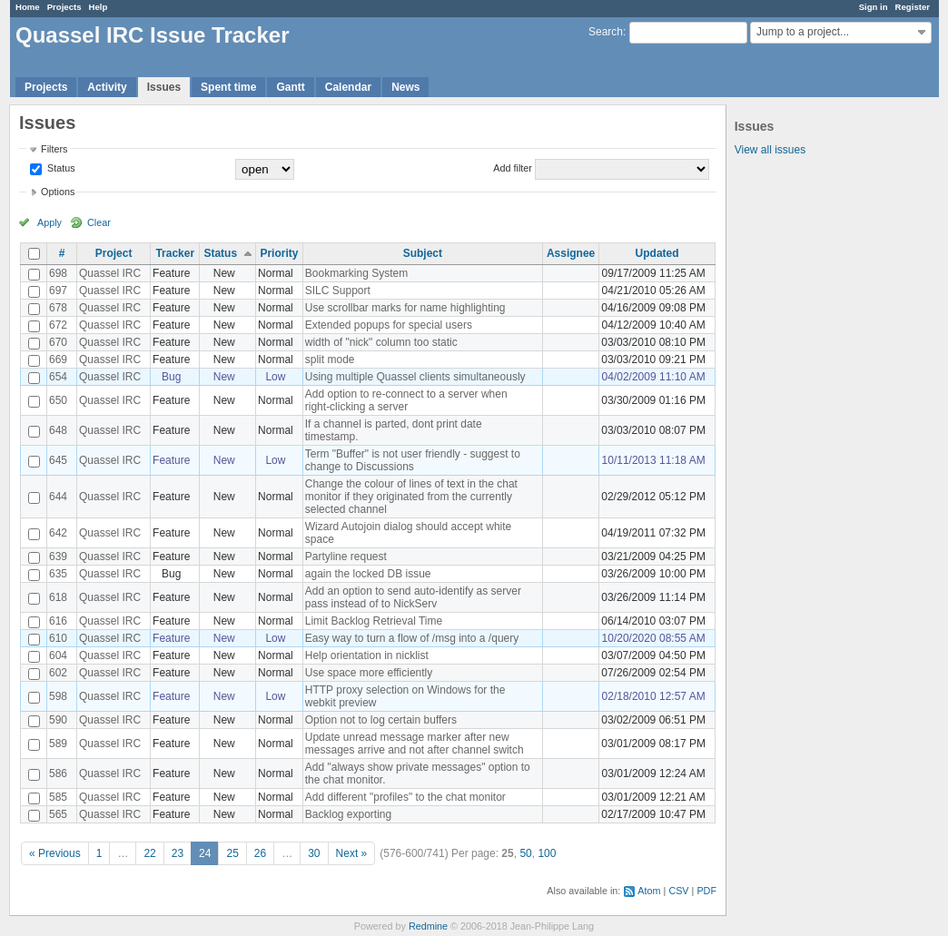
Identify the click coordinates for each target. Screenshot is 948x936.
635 (58, 573)
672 (58, 325)
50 (525, 853)
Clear (99, 222)
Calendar (348, 87)
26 (260, 853)
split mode (330, 359)
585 (58, 797)
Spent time (228, 87)
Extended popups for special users (388, 325)
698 (58, 273)
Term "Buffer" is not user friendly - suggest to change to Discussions (412, 460)
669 (58, 359)
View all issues (770, 149)
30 (314, 853)
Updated (657, 253)
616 (58, 621)
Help (98, 7)
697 (58, 290)
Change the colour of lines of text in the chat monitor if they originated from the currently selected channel (411, 497)
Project (114, 253)
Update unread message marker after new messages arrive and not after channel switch (414, 743)
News (405, 87)
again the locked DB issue (368, 573)
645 (58, 460)
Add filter (512, 168)
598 (58, 696)
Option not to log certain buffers (381, 720)
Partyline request (346, 556)
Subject (422, 253)
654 (58, 376)
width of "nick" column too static (381, 342)
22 (149, 853)
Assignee (571, 253)
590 (58, 720)
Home (27, 7)
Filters (54, 148)
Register (912, 7)
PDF (706, 890)
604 (58, 655)
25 (232, 853)
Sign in (873, 7)
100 (547, 853)
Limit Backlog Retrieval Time (373, 621)
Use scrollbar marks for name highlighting (405, 307)
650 (58, 400)
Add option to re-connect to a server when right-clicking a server (406, 400)
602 (58, 672)
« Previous (55, 853)
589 (58, 743)
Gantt (290, 87)
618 (58, 597)
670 (58, 342)
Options (57, 191)
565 (58, 814)
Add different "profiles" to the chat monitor (405, 797)
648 (58, 430)
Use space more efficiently (369, 672)
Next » (352, 853)
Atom (648, 890)
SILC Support (337, 290)
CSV (678, 890)
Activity (106, 87)
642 (58, 533)
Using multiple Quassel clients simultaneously (415, 376)
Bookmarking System (356, 273)
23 (177, 853)
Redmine (428, 926)
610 (58, 638)
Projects (64, 7)
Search (605, 31)
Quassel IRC (110, 273)
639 (58, 556)
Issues (164, 87)
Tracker (174, 253)
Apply (49, 222)
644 (58, 496)
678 (58, 307)
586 (58, 773)
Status (59, 168)
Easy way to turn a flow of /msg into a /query (411, 638)
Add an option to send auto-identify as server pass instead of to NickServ (413, 597)
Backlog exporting (348, 814)
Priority (279, 253)
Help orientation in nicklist (367, 655)
